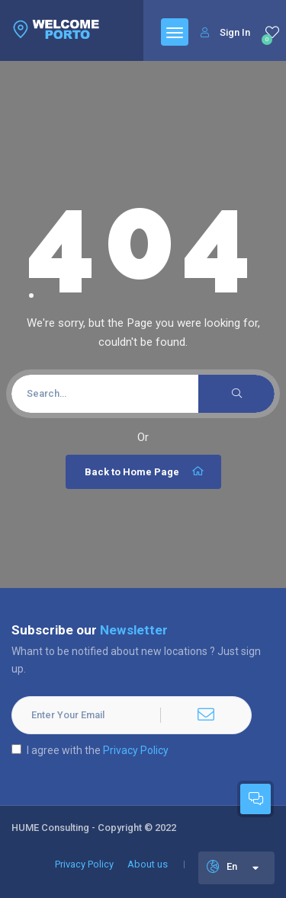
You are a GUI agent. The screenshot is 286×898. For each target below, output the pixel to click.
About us (147, 864)
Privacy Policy (136, 750)
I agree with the (90, 750)
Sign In (225, 32)
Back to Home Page (145, 471)
